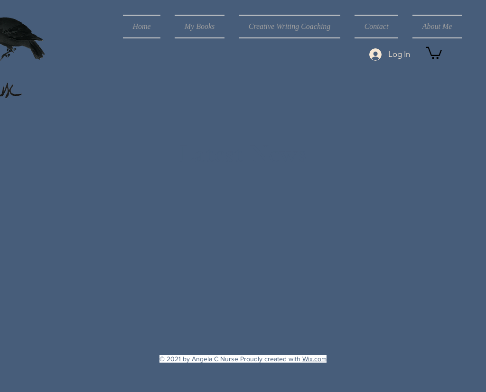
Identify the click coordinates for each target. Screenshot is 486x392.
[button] (434, 52)
